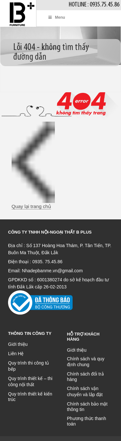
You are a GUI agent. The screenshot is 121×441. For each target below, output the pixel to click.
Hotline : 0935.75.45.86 (94, 4)
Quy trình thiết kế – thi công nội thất (30, 381)
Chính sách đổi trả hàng (85, 376)
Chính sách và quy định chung (86, 361)
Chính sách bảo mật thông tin (87, 406)
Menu (56, 17)
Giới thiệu (18, 344)
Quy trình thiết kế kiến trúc (30, 396)
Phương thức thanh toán (86, 421)
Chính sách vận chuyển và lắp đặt (85, 391)
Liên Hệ (16, 353)
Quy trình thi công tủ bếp (28, 366)
